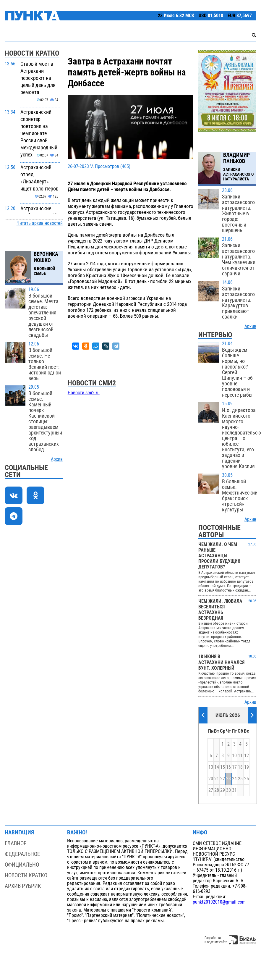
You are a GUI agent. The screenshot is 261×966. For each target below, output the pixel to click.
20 (210, 778)
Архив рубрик (23, 886)
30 (228, 790)
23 (228, 778)
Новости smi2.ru (84, 392)
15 (222, 767)
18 (240, 767)
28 (216, 790)
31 (234, 790)
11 (240, 755)
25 (240, 778)
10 (234, 755)
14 (216, 767)
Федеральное (22, 854)
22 (222, 778)
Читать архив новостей (40, 223)
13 (210, 767)
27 (210, 790)
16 (228, 767)
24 (234, 778)
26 (246, 778)
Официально (22, 864)
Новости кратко (26, 875)
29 (222, 790)
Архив (57, 459)
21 (216, 778)
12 (246, 755)
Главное (15, 843)
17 (234, 767)
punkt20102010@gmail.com (219, 902)
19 (246, 767)
